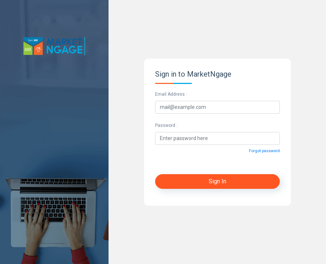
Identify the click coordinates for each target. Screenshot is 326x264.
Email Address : (171, 94)
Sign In (217, 181)
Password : (166, 125)
